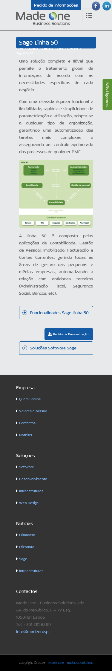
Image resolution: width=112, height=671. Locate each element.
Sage (60, 49)
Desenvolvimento (33, 479)
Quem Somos (30, 399)
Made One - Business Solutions (70, 663)
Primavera (27, 535)
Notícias (25, 435)
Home (19, 49)
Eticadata (26, 547)
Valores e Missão (33, 411)
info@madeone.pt (33, 631)
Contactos (27, 423)
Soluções (32, 49)
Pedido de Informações (56, 5)
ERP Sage (72, 49)
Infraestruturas (31, 491)
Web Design (29, 503)
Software (47, 49)
